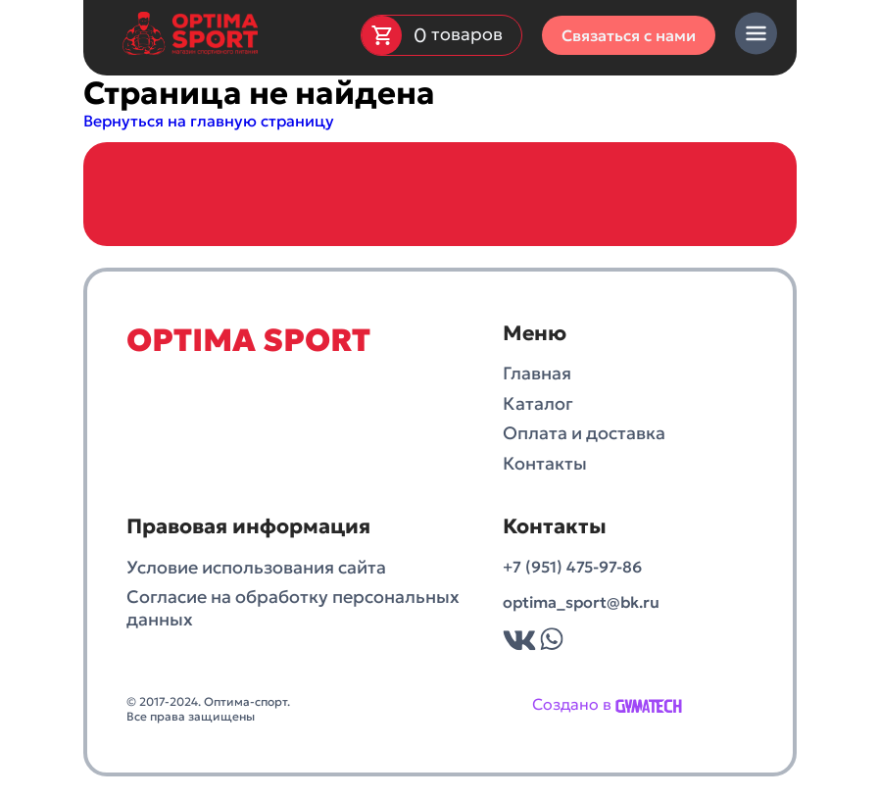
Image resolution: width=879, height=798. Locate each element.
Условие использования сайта (256, 567)
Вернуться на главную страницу (208, 120)
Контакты (545, 463)
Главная (537, 373)
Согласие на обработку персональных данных (293, 608)
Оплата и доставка (584, 433)
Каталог (538, 403)
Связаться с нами (629, 35)
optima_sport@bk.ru (581, 602)
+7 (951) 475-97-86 (572, 566)
